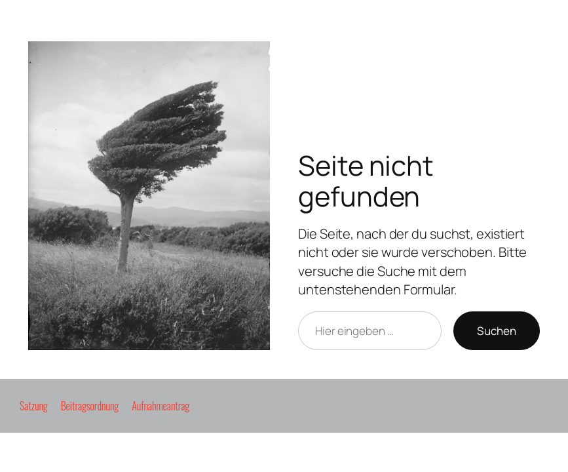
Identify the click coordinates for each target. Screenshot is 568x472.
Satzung (34, 406)
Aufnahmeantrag (160, 406)
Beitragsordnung (90, 406)
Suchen (496, 330)
